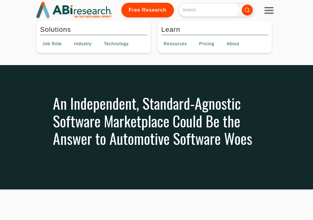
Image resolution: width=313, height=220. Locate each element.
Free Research (147, 10)
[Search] (209, 9)
